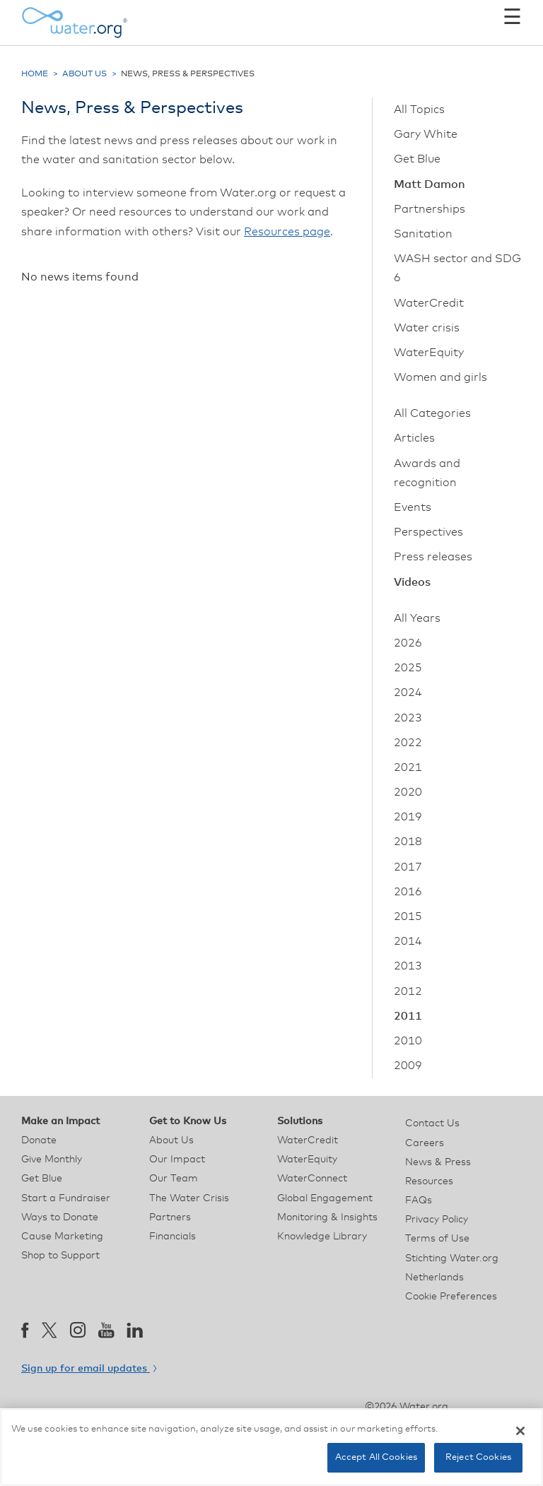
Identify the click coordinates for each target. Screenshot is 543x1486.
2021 (408, 767)
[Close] (520, 1430)
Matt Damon (429, 184)
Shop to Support (60, 1256)
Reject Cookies (478, 1457)
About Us (84, 74)
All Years (417, 618)
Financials (172, 1237)
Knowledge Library (322, 1237)
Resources (429, 1181)
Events (412, 507)
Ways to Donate (59, 1217)
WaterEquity (429, 352)
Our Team (173, 1179)
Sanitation (423, 234)
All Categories (432, 413)
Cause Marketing (62, 1237)
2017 (408, 867)
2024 (408, 692)
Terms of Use (437, 1239)
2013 (408, 966)
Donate (39, 1140)
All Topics (419, 109)
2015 (408, 916)
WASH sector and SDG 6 (457, 268)
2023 (408, 718)
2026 (408, 643)
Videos (412, 582)
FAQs (418, 1200)
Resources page (287, 231)
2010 (408, 1040)
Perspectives (428, 532)
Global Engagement (325, 1198)
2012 (408, 991)
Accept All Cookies (376, 1457)
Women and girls (440, 377)
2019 (408, 816)
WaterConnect (312, 1179)
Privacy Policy (436, 1220)
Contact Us (432, 1123)
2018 (408, 841)
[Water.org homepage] (74, 22)
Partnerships (429, 209)
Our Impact (177, 1159)
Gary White (425, 134)
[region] (271, 1447)
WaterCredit (429, 303)
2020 (408, 792)
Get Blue (417, 159)
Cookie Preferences (451, 1297)
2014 (408, 941)
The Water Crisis (189, 1198)
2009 (408, 1065)
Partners (170, 1217)
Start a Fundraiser (65, 1198)
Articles (414, 438)
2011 (408, 1016)
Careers (424, 1143)
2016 (408, 891)
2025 (408, 667)
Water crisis (427, 328)
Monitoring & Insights (327, 1217)
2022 (408, 742)
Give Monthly (51, 1159)
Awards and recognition (427, 473)
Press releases (433, 556)
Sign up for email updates (88, 1369)
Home (34, 74)
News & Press (438, 1162)
